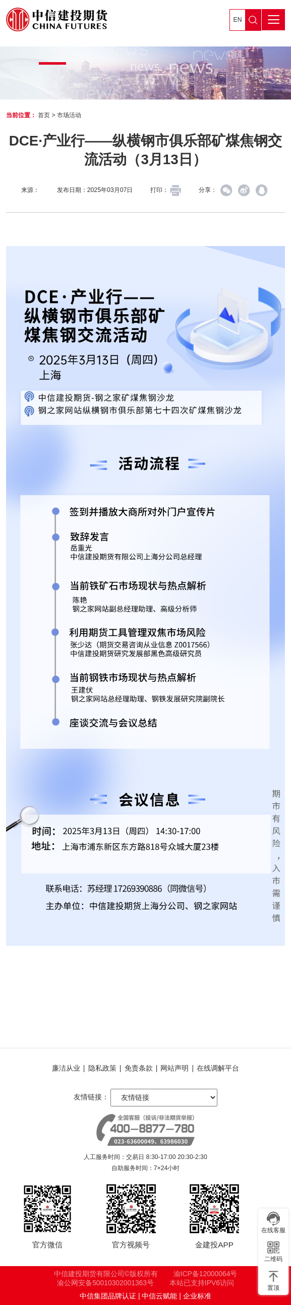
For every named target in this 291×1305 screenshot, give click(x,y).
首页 (44, 115)
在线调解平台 (218, 1068)
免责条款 (139, 1068)
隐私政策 (102, 1068)
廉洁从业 (66, 1068)
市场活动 (69, 115)
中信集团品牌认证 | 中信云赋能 (128, 1296)
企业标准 (197, 1296)
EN (238, 19)
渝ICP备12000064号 (205, 1274)
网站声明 (174, 1068)
